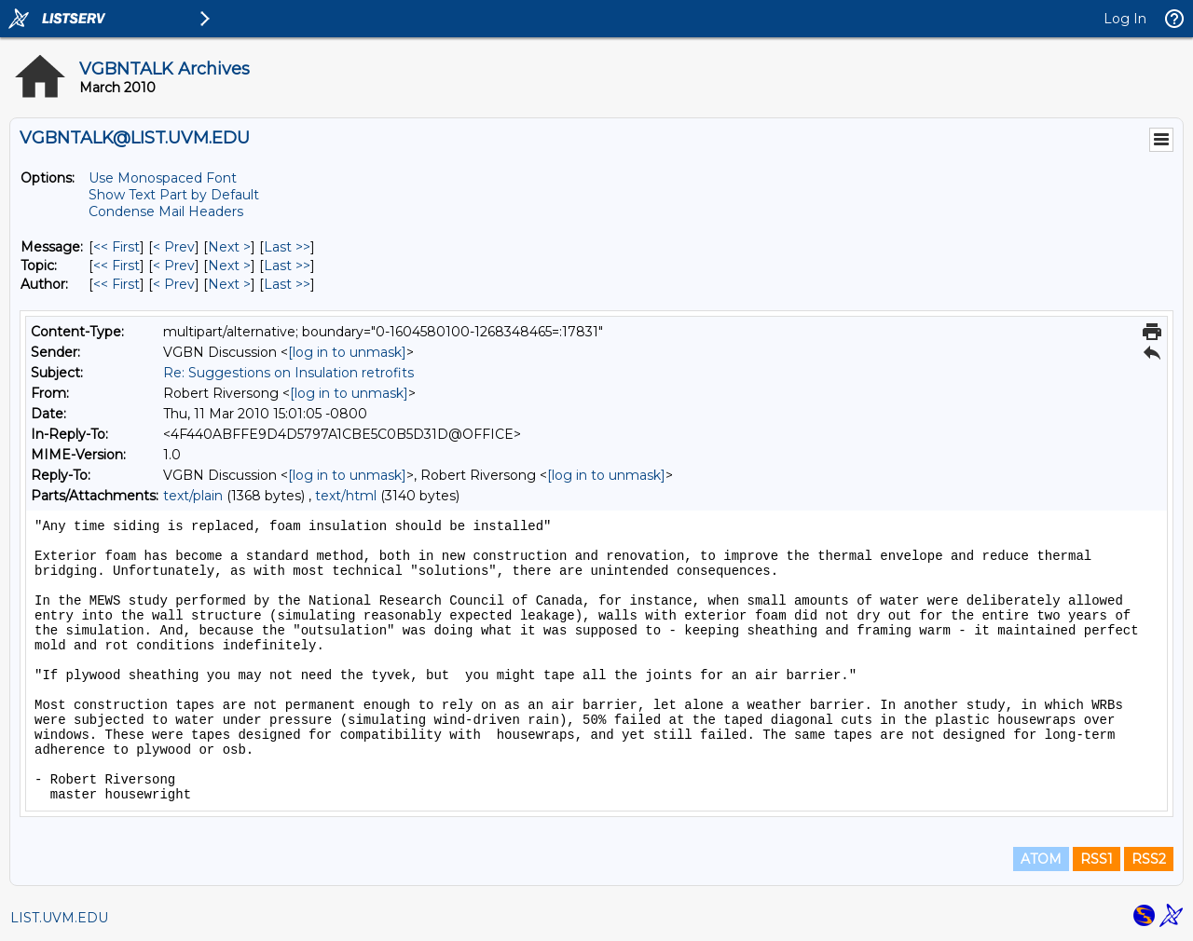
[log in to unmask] (347, 352)
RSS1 (1096, 859)
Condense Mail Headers (166, 211)
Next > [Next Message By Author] (229, 284)
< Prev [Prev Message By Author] (174, 284)
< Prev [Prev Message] (174, 247)
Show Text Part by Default (174, 194)
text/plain (193, 495)
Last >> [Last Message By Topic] (287, 265)
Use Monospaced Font (163, 178)
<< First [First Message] (116, 247)
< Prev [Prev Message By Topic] (174, 265)
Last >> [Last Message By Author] (287, 284)
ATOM (1041, 859)
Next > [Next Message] (229, 247)
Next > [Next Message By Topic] (229, 265)
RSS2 (1148, 859)
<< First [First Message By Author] (116, 284)
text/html (346, 495)
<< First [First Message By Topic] (116, 265)
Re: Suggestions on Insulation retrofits (288, 372)
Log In (1125, 18)
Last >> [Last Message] (287, 247)
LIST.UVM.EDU (59, 917)
